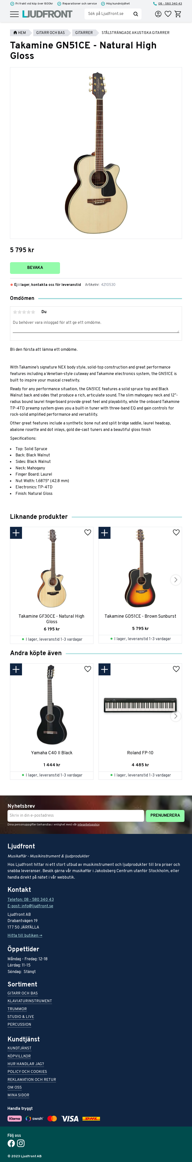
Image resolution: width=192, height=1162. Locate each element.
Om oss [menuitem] (15, 1088)
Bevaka (35, 267)
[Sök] (136, 13)
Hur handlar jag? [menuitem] (26, 1064)
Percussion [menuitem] (19, 1025)
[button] (14, 14)
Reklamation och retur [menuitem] (32, 1080)
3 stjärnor (24, 312)
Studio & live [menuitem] (21, 1017)
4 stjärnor (28, 312)
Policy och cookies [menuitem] (27, 1072)
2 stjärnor (19, 312)
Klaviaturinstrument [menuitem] (30, 1001)
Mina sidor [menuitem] (18, 1096)
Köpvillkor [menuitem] (19, 1057)
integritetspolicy (88, 824)
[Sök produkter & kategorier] (107, 13)
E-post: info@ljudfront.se (30, 906)
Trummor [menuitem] (17, 1009)
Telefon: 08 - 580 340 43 (31, 899)
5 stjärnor (33, 312)
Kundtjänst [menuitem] (20, 1049)
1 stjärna (15, 312)
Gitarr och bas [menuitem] (23, 994)
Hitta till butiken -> (25, 935)
